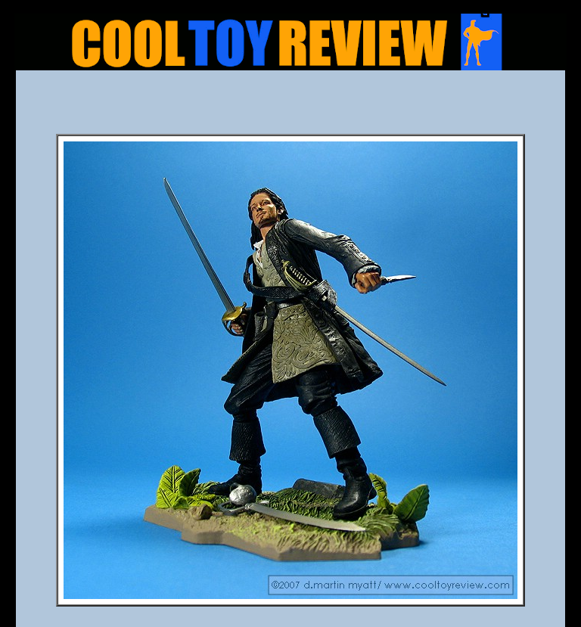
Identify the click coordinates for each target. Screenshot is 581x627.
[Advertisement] (290, 106)
